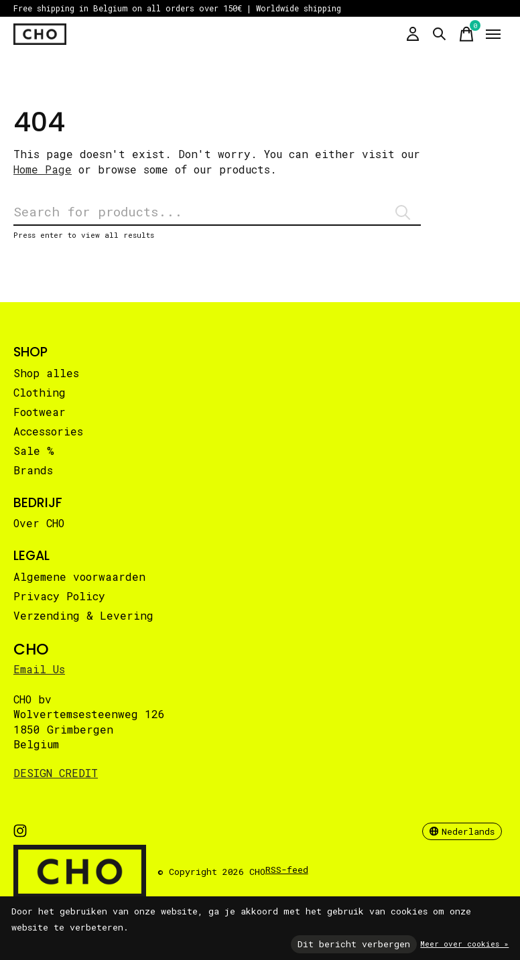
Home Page (42, 169)
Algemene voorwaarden (79, 576)
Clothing (39, 392)
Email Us (39, 669)
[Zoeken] (217, 212)
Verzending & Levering (83, 615)
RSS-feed (286, 870)
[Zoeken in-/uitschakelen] (439, 34)
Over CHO (38, 523)
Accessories (48, 431)
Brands (33, 470)
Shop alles (46, 373)
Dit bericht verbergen (354, 944)
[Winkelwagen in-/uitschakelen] (466, 34)
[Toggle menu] (493, 34)
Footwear (39, 412)
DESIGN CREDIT (55, 773)
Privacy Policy (59, 596)
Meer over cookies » (464, 944)
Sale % (33, 450)
